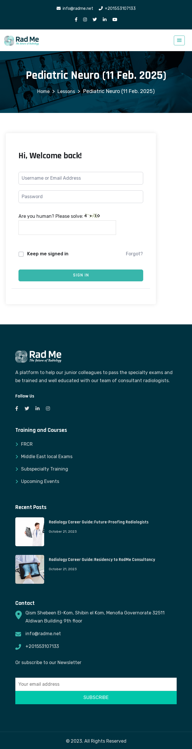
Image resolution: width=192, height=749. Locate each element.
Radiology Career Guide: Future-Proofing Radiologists (98, 522)
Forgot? (134, 254)
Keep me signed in (47, 254)
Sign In (81, 275)
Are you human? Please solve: (67, 224)
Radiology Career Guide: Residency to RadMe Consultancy (102, 559)
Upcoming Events (40, 481)
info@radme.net (43, 633)
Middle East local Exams (46, 456)
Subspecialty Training (44, 469)
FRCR (27, 444)
